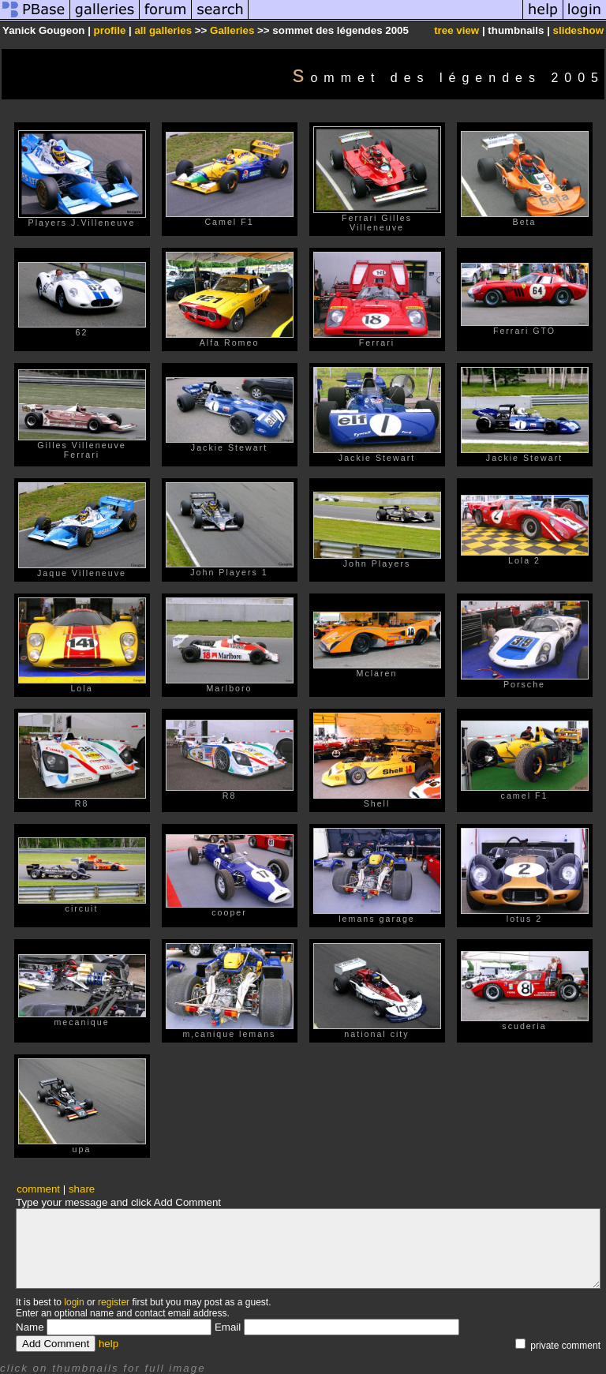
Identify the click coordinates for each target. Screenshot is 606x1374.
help (108, 1344)
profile (110, 30)
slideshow (578, 30)
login (74, 1302)
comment (38, 1189)
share (82, 1189)
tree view (456, 30)
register (113, 1302)
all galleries (163, 30)
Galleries (232, 30)
